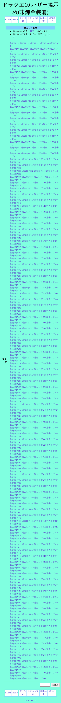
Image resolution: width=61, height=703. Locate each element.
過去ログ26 (15, 71)
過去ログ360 (15, 459)
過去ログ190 (15, 261)
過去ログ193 (40, 264)
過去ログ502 (28, 626)
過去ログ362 (28, 462)
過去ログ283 (40, 369)
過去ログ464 (52, 579)
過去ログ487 (28, 608)
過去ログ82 (26, 136)
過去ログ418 (40, 527)
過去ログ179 (52, 247)
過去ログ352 (28, 451)
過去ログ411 (15, 521)
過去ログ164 (52, 229)
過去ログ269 (52, 352)
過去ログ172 (28, 241)
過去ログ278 (40, 363)
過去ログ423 (40, 532)
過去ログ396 (15, 503)
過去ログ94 (48, 147)
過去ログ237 (28, 317)
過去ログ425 (15, 535)
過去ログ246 (15, 328)
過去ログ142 (28, 206)
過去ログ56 (15, 106)
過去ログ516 (15, 643)
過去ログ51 (15, 101)
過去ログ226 (15, 305)
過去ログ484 (52, 602)
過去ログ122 (28, 182)
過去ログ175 (15, 244)
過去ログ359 (52, 457)
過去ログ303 (40, 392)
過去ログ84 (48, 136)
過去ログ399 (52, 503)
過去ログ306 (15, 398)
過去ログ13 (37, 54)
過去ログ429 (52, 538)
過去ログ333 (40, 427)
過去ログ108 (40, 165)
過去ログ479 (52, 597)
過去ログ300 (15, 389)
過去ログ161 (15, 229)
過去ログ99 (48, 153)
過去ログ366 (15, 468)
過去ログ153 (40, 217)
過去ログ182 (28, 252)
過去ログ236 (15, 317)
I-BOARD (30, 700)
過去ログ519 (52, 643)
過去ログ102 (28, 159)
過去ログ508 (40, 632)
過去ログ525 (15, 652)
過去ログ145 (15, 209)
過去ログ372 (28, 474)
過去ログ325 (15, 419)
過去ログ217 (28, 293)
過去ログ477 (28, 597)
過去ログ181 (15, 252)
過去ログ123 (40, 182)
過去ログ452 (28, 567)
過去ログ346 (15, 445)
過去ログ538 (40, 667)
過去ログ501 (15, 626)
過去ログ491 (15, 614)
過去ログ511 (15, 637)
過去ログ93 (37, 147)
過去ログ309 (52, 398)
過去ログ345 (15, 442)
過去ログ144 (52, 206)
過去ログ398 (40, 503)
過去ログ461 (15, 579)
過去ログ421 (15, 532)
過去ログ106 (15, 165)
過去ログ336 (15, 433)
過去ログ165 (15, 232)
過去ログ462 (28, 579)
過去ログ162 (28, 229)
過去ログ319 (52, 410)
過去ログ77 (26, 130)
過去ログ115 (15, 174)
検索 (32, 31)
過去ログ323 (40, 416)
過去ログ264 (52, 346)
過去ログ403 (40, 509)
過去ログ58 (37, 106)
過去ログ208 (40, 282)
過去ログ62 (26, 112)
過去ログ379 (52, 480)
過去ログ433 (40, 544)
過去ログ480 (15, 599)
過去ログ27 (26, 71)
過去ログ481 (15, 602)
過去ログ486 (15, 608)
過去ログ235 (15, 314)
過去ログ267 (28, 352)
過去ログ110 (15, 168)
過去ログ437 (28, 550)
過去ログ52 (26, 101)
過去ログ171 (15, 241)
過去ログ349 (52, 445)
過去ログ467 (28, 585)
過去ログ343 (40, 439)
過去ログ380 (15, 483)
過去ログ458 (40, 573)
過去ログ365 (15, 465)
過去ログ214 (52, 287)
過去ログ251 (15, 334)
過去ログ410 (15, 518)
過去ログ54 (48, 101)
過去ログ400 (15, 506)
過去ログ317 (28, 410)
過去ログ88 (37, 142)
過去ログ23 (37, 66)
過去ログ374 (52, 474)
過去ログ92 (26, 147)
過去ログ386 (15, 492)
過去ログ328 (40, 422)
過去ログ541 (15, 672)
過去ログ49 (48, 95)
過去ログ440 (15, 553)
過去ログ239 (52, 317)
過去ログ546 (15, 678)
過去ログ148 (40, 212)
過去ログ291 (15, 381)
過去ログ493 (40, 614)
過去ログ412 (28, 521)
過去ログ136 (15, 200)
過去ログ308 (40, 398)
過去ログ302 (28, 392)
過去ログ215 (15, 290)
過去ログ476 (15, 597)
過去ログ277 (28, 363)
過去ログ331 (15, 427)
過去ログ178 (40, 247)
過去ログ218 (40, 293)
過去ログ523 (40, 649)
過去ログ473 (40, 591)
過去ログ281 (15, 369)
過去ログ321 (15, 416)
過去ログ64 (48, 112)
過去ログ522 (28, 649)
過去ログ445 (15, 559)
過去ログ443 (40, 556)
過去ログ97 (26, 153)
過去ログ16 (15, 60)
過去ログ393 (40, 497)
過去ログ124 (52, 182)
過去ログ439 (52, 550)
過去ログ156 (15, 223)
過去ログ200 (15, 273)
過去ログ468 (40, 585)
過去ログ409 (52, 515)
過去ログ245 (15, 325)
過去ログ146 (15, 212)
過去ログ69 (48, 118)
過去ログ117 (28, 177)
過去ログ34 (48, 77)
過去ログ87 (26, 142)
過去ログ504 (52, 626)
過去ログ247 (28, 328)
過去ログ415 (15, 524)
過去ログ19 (48, 60)
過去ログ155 (15, 220)
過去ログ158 (40, 223)
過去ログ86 (15, 142)
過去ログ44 (48, 89)
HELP (15, 19)
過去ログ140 (15, 203)
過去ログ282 (28, 369)
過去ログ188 (40, 258)
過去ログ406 (15, 515)
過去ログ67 (26, 118)
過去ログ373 (40, 474)
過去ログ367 (28, 468)
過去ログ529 (52, 655)
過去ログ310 (15, 401)
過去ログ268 (40, 352)
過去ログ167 (28, 235)
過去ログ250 (15, 331)
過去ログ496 (15, 620)
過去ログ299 (52, 387)
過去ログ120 (15, 179)
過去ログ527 (28, 655)
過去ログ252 (28, 334)
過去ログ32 (26, 77)
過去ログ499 (52, 620)
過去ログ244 (52, 322)
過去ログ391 (15, 497)
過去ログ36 (15, 83)
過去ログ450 (15, 564)
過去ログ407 (28, 515)
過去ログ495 (15, 617)
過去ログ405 (15, 512)
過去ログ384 (52, 486)
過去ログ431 (15, 544)
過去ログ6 (14, 48)
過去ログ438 (40, 550)
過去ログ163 (40, 229)
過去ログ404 (52, 509)
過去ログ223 (40, 299)
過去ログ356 (15, 457)
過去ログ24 (48, 66)
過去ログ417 (28, 527)
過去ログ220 (15, 296)
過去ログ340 (15, 436)
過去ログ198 (40, 270)
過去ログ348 (40, 445)
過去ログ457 (28, 573)
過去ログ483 (40, 602)
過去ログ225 (15, 302)
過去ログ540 (15, 669)
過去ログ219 (52, 293)
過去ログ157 (28, 223)
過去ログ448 (40, 562)
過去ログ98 (37, 153)
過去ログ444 (52, 556)
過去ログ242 (28, 322)
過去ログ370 (15, 471)
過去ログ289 (52, 375)
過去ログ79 (48, 130)
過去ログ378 (40, 480)
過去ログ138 (40, 200)
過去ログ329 (52, 422)
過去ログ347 (28, 445)
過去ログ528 (40, 655)
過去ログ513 (40, 637)
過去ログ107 (28, 165)
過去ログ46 (15, 95)
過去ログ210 (15, 284)
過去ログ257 (28, 340)
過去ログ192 (28, 264)
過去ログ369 (52, 468)
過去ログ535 (15, 664)
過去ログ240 (15, 319)
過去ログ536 (15, 667)
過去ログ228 (40, 305)
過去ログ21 (15, 66)
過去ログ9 (44, 48)
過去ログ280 (15, 366)
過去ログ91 (15, 147)
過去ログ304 (52, 392)
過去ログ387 (28, 492)
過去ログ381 (15, 486)
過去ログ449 (52, 562)
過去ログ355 (15, 454)
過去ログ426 (15, 538)
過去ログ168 (40, 235)
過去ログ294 (52, 381)
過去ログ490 (15, 611)
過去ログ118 (40, 177)
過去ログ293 (40, 381)
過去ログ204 (52, 276)
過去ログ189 (52, 258)
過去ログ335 (15, 430)
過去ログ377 (28, 480)
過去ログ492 (28, 614)
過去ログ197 (28, 270)
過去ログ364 (52, 462)
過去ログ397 (28, 503)
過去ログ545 (15, 675)
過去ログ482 (28, 602)
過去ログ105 (15, 162)
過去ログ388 (40, 492)
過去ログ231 (15, 311)
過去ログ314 (52, 404)
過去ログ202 (28, 276)
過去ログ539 (52, 667)
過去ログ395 (15, 500)
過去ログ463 (40, 579)
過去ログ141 (15, 206)
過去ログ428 (40, 538)
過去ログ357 (28, 457)
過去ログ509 (52, 632)
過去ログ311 (15, 404)
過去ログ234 (52, 311)
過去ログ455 (15, 570)
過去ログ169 (52, 235)
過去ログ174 (52, 241)
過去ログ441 (15, 556)
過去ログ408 (40, 515)
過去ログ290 (15, 378)
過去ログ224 (52, 299)
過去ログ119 (52, 177)
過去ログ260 (15, 343)
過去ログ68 (37, 118)
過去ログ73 (37, 124)
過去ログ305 (15, 395)
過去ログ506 (15, 632)
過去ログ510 (15, 634)
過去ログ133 (40, 194)
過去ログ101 (15, 159)
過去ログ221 (15, 299)
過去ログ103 (40, 159)
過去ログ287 (28, 375)
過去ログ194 (52, 264)
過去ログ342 (28, 439)
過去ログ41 (15, 89)
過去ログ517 (28, 643)
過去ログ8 (34, 48)
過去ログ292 (28, 381)
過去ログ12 (26, 54)
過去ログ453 (40, 567)
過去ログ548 (40, 678)
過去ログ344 (52, 439)
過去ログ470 (15, 588)
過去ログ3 (34, 43)
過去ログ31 (15, 77)
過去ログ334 (52, 427)
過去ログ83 (37, 136)
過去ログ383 (40, 486)
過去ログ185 (15, 255)
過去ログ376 (15, 480)
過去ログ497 (28, 620)
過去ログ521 (15, 649)
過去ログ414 (52, 521)
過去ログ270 (15, 354)
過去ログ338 (40, 433)
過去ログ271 (15, 357)
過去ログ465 (15, 582)
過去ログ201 (15, 276)
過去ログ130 (15, 191)
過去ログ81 (15, 136)
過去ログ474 (52, 591)
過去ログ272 (28, 357)
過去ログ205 (15, 279)
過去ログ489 (52, 608)
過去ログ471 (15, 591)
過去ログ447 (28, 562)
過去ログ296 (15, 387)
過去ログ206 (15, 282)
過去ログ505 (15, 629)
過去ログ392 (28, 497)
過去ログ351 (15, 451)
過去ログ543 (40, 672)
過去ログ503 (40, 626)
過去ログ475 (15, 594)
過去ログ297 (28, 387)
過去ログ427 (28, 538)
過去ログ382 (28, 486)
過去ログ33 (37, 77)
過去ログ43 (37, 89)
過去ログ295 (15, 384)
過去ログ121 (15, 182)
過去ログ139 (52, 200)
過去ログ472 (28, 591)
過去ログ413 (40, 521)
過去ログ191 (15, 264)
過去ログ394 (52, 497)
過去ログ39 (48, 83)
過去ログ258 (40, 340)
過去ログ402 (28, 509)
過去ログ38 (37, 83)
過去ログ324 (52, 416)
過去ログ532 (28, 661)
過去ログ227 (28, 305)
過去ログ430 (15, 541)
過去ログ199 (52, 270)
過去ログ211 (15, 287)
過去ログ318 (40, 410)
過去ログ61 (15, 112)
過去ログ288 (40, 375)
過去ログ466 (15, 585)
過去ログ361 (15, 462)
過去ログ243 (40, 322)
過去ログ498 (40, 620)
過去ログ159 (52, 223)
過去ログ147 (28, 212)
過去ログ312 (28, 404)
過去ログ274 (52, 357)
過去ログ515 (15, 640)
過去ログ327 (28, 422)
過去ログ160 (15, 226)
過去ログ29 (48, 71)
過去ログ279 (52, 363)
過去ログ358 (40, 457)
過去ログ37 (26, 83)
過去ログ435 (15, 547)
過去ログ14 (48, 54)
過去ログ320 (15, 413)
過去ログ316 (15, 410)
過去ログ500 (15, 623)
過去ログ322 (28, 416)
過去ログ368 (40, 468)
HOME (8, 19)
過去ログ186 (15, 258)
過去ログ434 (52, 544)
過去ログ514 (52, 637)
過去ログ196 (15, 270)
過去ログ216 (15, 293)
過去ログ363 (40, 462)
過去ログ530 (15, 658)
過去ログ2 (24, 43)
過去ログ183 (40, 252)
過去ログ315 (15, 407)
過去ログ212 (28, 287)
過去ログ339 (52, 433)
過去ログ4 (44, 43)
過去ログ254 (52, 334)
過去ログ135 (15, 197)
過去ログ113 (40, 171)
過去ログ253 (40, 334)
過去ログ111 (15, 171)
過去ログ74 (48, 124)
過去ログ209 (52, 282)
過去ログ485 (15, 605)
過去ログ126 (15, 188)
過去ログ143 (40, 206)
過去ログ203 (40, 276)
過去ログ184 (52, 252)
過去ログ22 (26, 66)
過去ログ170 (15, 238)
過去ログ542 (28, 672)
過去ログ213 (40, 287)
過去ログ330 (15, 424)
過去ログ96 (15, 153)
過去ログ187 (28, 258)
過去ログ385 (15, 489)
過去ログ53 (37, 101)
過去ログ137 (28, 200)
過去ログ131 (15, 194)
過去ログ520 (15, 646)
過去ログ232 (28, 311)
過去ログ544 (52, 672)
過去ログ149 (52, 212)
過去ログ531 (15, 661)
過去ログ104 (52, 159)
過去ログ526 (15, 655)
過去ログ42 (26, 89)
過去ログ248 (40, 328)
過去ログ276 (15, 363)
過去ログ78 (37, 130)
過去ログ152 (28, 217)
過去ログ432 (28, 544)
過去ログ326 (15, 422)
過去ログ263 (40, 346)
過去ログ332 (28, 427)
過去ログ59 (48, 106)
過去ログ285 (15, 372)
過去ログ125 (15, 185)
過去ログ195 (15, 267)
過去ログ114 (52, 171)
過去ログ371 (15, 474)
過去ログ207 (28, 282)
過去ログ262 (28, 346)
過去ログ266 (15, 352)
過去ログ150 (15, 214)
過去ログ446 (15, 562)
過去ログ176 (15, 247)
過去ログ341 (15, 439)
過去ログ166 (15, 235)
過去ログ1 (14, 43)
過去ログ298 (40, 387)
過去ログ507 (28, 632)
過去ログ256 (15, 340)
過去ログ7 (24, 48)
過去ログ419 (52, 527)
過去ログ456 (15, 573)
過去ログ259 (52, 340)
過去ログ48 (37, 95)
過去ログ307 (28, 398)
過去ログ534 (52, 661)
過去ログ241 (15, 322)
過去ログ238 (40, 317)
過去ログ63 (37, 112)
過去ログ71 (15, 124)
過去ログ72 (26, 124)
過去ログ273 (40, 357)
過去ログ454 (52, 567)
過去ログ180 (15, 249)
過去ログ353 (40, 451)
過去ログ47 (26, 95)
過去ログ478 (40, 597)
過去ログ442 (28, 556)
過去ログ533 (40, 661)
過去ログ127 (28, 188)
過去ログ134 (52, 194)
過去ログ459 (52, 573)
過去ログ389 (52, 492)
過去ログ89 (48, 142)
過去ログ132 (28, 194)
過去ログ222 (28, 299)
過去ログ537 (28, 667)
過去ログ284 (52, 369)
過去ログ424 (52, 532)
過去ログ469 (52, 585)
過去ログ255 (15, 337)
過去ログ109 (52, 165)
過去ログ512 (28, 637)
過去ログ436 (15, 550)
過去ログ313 (40, 404)
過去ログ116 (15, 177)
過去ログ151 (15, 217)
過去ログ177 (28, 247)
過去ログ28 (37, 71)
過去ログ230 (15, 308)
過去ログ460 (15, 576)
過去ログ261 (15, 346)
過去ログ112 (28, 171)
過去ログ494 (52, 614)
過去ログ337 (28, 433)
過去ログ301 (15, 392)
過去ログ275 (15, 360)
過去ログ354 (52, 451)
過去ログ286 (15, 375)
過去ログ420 (15, 529)
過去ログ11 (15, 54)
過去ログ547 (28, 678)
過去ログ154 (52, 217)
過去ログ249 (52, 328)
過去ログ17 (26, 60)
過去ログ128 (40, 188)
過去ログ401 (15, 509)
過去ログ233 (40, 311)
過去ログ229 (52, 305)
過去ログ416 (15, 527)
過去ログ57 (26, 106)
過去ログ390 (15, 494)
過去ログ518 (40, 643)
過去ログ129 (52, 188)
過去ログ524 (52, 649)
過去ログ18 (37, 60)
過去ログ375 (15, 477)
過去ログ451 (15, 567)
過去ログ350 (15, 448)
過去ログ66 (15, 118)
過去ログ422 (28, 532)
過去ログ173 (40, 241)
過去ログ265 (15, 349)
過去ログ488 (40, 608)
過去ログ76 (15, 130)
